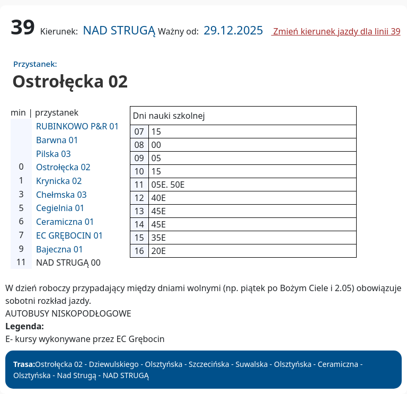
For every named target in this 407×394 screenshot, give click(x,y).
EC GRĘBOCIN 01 (69, 235)
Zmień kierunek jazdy (336, 31)
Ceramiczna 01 (65, 221)
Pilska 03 (53, 154)
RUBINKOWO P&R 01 (77, 126)
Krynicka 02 (59, 181)
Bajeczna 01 (59, 249)
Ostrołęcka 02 (63, 167)
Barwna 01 (57, 140)
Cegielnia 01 (60, 208)
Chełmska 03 (61, 194)
